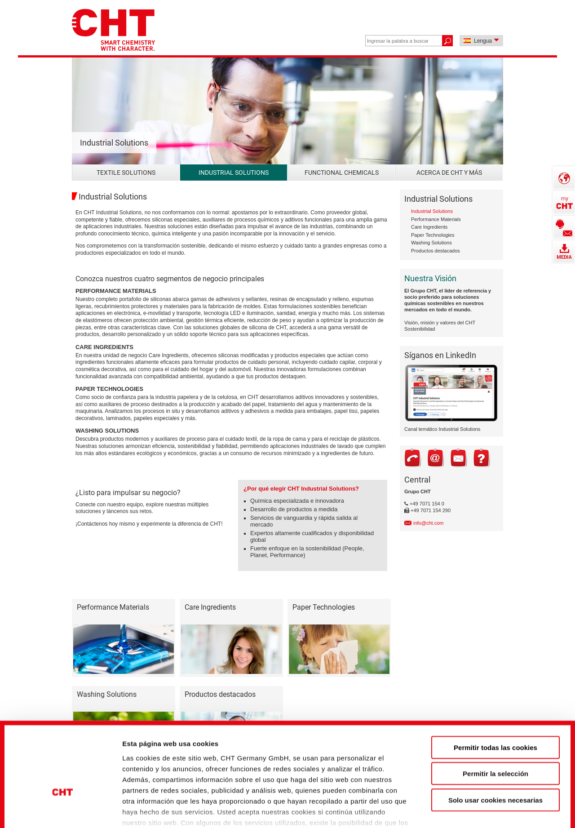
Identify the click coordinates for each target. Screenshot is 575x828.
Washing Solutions (431, 242)
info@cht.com (428, 523)
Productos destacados (435, 250)
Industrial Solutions (234, 172)
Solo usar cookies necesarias (495, 737)
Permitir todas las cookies (495, 685)
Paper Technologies (432, 235)
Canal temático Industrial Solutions (442, 429)
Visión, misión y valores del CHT (439, 322)
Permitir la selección (495, 711)
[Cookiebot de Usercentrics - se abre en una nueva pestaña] (62, 806)
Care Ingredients (429, 227)
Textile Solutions (126, 172)
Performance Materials (436, 219)
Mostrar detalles (487, 806)
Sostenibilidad (419, 329)
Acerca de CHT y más (449, 172)
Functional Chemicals (342, 172)
